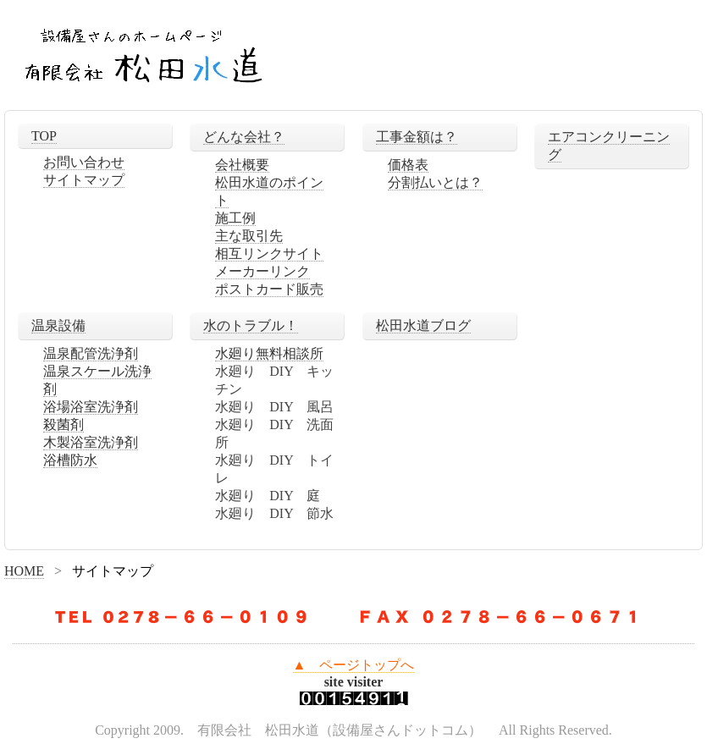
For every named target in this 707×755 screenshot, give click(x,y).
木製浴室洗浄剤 (90, 442)
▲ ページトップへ (354, 665)
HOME (24, 571)
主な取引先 (249, 236)
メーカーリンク (262, 271)
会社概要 (242, 164)
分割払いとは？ (435, 182)
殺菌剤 (63, 424)
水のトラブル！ (250, 325)
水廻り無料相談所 (269, 353)
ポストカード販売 (269, 289)
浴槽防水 (70, 460)
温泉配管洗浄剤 (90, 353)
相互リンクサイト (269, 253)
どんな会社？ (243, 137)
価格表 (408, 164)
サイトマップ (83, 180)
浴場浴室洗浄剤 (90, 407)
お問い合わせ (83, 162)
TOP (44, 136)
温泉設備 (58, 325)
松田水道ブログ (423, 325)
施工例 (235, 218)
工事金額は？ (416, 137)
